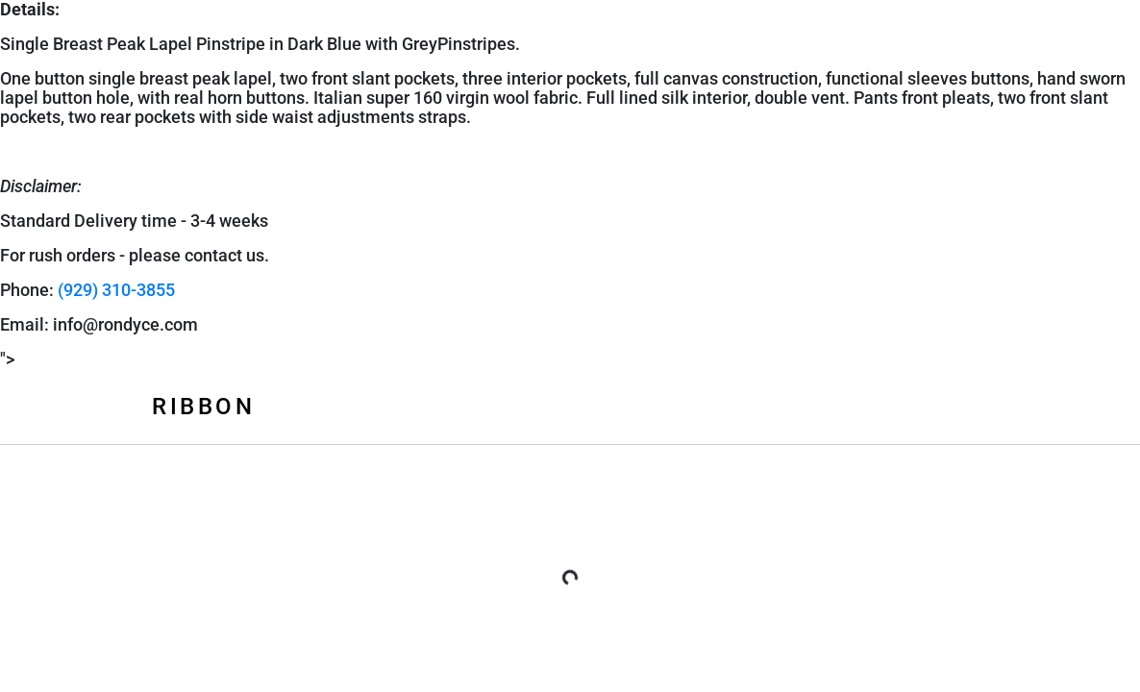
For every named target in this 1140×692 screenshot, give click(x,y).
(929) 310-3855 (116, 290)
